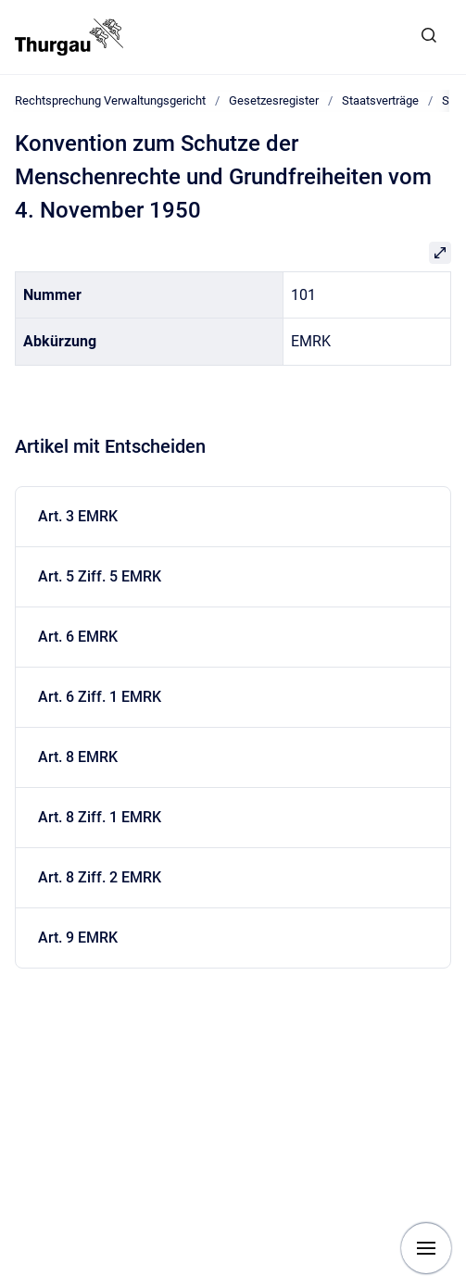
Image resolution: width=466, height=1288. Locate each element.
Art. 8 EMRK (78, 757)
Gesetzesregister (274, 100)
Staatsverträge (380, 100)
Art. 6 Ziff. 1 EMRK (99, 697)
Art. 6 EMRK (78, 636)
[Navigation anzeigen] (426, 1248)
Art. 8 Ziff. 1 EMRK (99, 817)
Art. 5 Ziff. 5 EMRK (99, 576)
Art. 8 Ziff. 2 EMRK (99, 877)
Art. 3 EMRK (78, 516)
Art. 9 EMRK (78, 937)
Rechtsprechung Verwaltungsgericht (110, 100)
